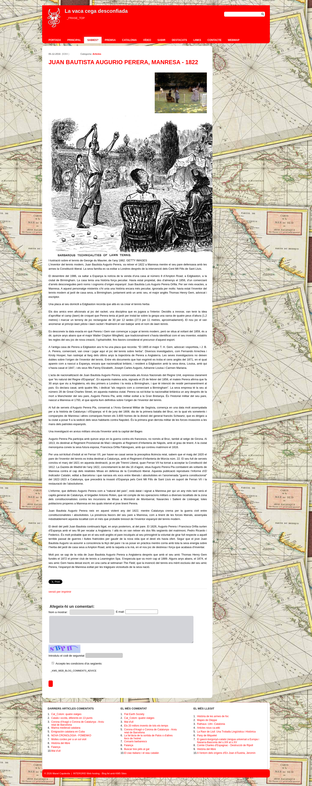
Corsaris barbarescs (135, 741)
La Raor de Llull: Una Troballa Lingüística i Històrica (226, 731)
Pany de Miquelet (207, 735)
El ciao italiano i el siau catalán (141, 752)
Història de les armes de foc (213, 716)
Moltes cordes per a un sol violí (68, 739)
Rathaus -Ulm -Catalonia (211, 723)
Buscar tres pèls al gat (136, 749)
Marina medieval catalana (65, 727)
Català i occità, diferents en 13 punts (72, 718)
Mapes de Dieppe (207, 720)
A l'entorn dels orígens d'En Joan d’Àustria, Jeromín (226, 752)
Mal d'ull (56, 750)
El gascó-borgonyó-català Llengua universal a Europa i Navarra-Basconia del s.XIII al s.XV (228, 741)
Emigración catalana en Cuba (68, 731)
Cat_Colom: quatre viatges (66, 714)
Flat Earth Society (134, 714)
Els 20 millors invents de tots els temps (146, 725)
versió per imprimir (60, 591)
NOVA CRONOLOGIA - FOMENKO (71, 735)
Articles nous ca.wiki (208, 727)
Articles (97, 54)
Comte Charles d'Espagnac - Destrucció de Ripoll (225, 745)
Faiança (55, 746)
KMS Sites (121, 773)
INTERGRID (79, 773)
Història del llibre (60, 743)
